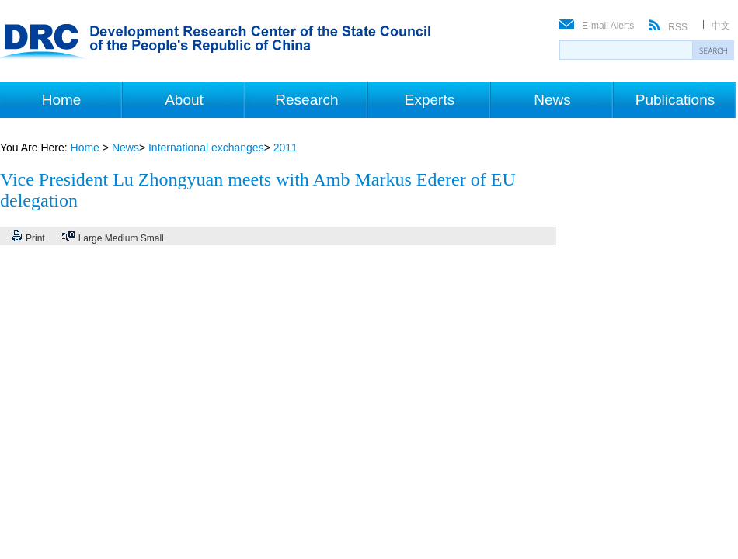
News (552, 100)
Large (90, 238)
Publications (675, 100)
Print (35, 238)
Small (152, 238)
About (184, 100)
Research (306, 100)
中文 (721, 25)
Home (62, 100)
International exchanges (206, 147)
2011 (285, 147)
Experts (429, 100)
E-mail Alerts (608, 25)
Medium (121, 238)
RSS (678, 27)
